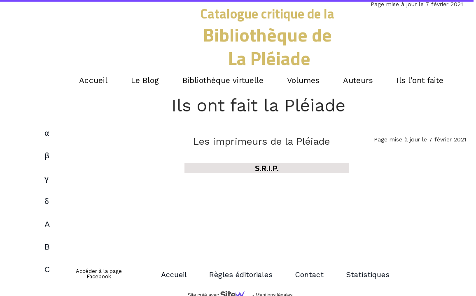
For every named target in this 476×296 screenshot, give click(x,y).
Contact (309, 274)
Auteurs (358, 80)
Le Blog (145, 80)
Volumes (303, 80)
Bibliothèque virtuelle (223, 80)
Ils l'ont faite (420, 80)
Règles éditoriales (241, 274)
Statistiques (368, 274)
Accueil (174, 274)
